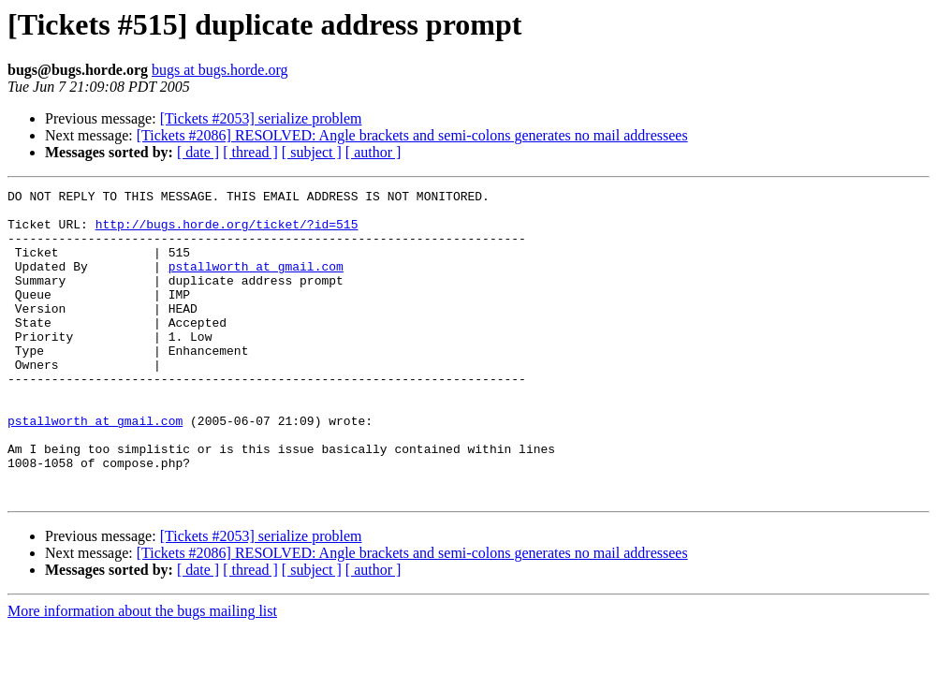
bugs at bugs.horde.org (219, 70)
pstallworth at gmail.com (256, 282)
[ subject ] (312, 152)
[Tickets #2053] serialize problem (261, 118)
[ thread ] (250, 152)
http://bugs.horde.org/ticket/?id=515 (227, 232)
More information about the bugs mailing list (142, 673)
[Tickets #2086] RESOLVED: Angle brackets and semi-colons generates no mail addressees (412, 135)
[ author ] (373, 152)
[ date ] (198, 152)
